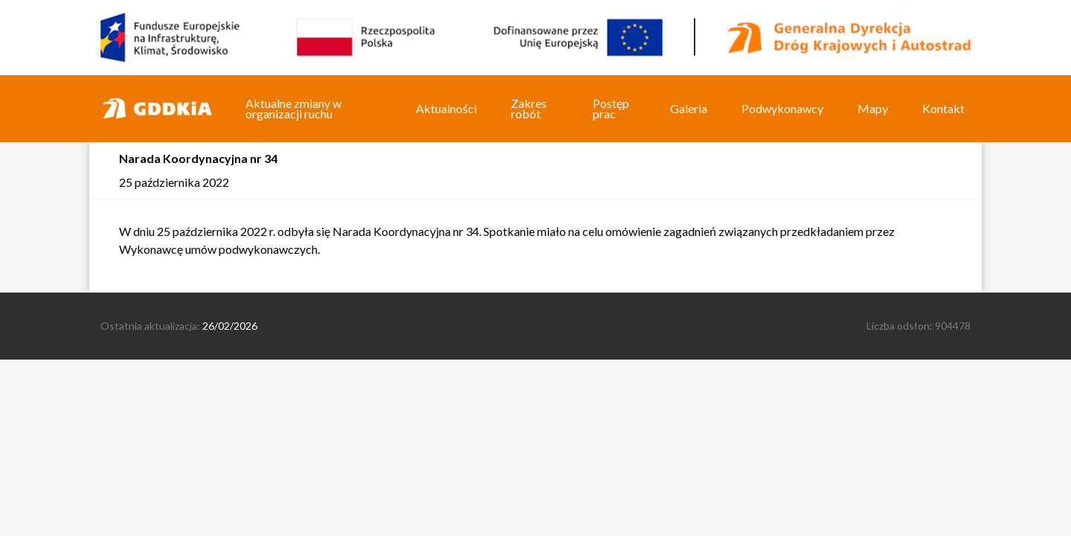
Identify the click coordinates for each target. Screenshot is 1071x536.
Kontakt (943, 108)
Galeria (688, 108)
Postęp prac (611, 108)
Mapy (873, 108)
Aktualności (446, 108)
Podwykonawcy (782, 108)
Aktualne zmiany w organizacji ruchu (293, 108)
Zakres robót (529, 108)
